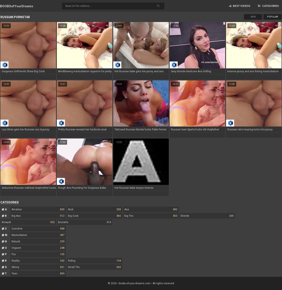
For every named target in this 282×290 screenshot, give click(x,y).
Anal (94, 209)
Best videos (239, 5)
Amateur (38, 209)
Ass (150, 209)
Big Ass (38, 215)
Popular (272, 16)
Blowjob (28, 222)
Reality (38, 260)
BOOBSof (16, 6)
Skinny (38, 267)
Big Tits (150, 215)
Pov (38, 254)
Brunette (84, 222)
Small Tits (94, 267)
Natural (38, 241)
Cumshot (38, 228)
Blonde (207, 215)
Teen (38, 273)
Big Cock (94, 215)
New (253, 16)
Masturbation (38, 235)
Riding (94, 260)
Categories (268, 5)
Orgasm (38, 247)
